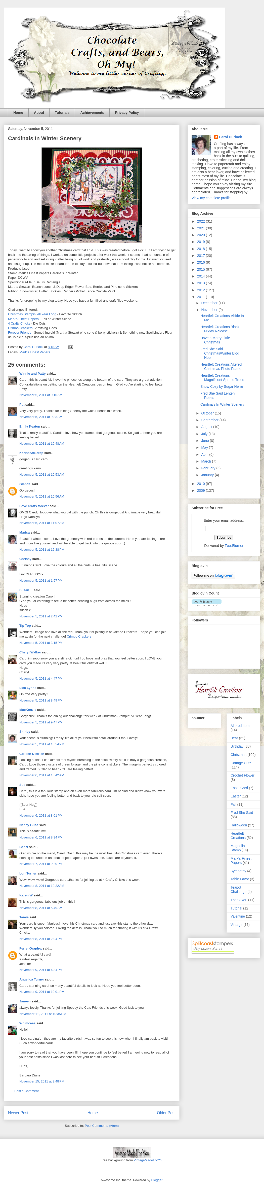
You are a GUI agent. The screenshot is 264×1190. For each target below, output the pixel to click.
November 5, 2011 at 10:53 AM (41, 474)
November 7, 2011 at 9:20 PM (41, 864)
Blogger (156, 1180)
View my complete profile (211, 198)
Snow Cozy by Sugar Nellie (221, 386)
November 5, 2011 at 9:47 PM (41, 722)
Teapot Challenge (238, 889)
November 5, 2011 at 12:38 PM (41, 549)
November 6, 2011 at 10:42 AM (41, 775)
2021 (201, 228)
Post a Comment (26, 1091)
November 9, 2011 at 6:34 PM (41, 970)
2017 (201, 256)
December (209, 303)
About (39, 113)
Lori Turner (27, 873)
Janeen (25, 1001)
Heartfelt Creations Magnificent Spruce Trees (222, 377)
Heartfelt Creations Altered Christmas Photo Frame (221, 366)
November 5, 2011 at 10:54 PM (41, 744)
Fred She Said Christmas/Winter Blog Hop (219, 353)
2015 (201, 269)
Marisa (24, 532)
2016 (201, 262)
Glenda (24, 484)
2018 (201, 249)
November (209, 310)
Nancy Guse (28, 825)
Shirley (24, 731)
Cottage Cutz (241, 763)
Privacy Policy (127, 113)
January (208, 475)
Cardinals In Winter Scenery (222, 404)
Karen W (26, 895)
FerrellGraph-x (30, 948)
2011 (201, 297)
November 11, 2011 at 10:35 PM (42, 1014)
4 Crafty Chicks (19, 323)
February (208, 468)
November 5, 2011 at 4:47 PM (41, 678)
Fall (233, 804)
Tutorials (62, 113)
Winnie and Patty (32, 373)
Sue (22, 785)
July (204, 434)
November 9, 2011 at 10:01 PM (41, 992)
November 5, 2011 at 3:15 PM (41, 643)
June (205, 441)
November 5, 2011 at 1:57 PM (41, 580)
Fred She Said (242, 813)
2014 (201, 276)
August (207, 427)
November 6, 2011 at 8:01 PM (41, 815)
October (208, 413)
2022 (201, 221)
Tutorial (236, 908)
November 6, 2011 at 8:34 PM (41, 837)
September (210, 420)
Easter (236, 796)
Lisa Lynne (27, 688)
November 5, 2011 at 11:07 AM (41, 523)
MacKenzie (27, 710)
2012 (201, 290)
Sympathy (238, 871)
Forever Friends (19, 332)
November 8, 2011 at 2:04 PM (41, 939)
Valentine (238, 916)
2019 (201, 242)
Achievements (92, 113)
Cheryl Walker (30, 652)
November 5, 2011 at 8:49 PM (41, 700)
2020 (201, 235)
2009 (201, 490)
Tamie (24, 917)
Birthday (237, 746)
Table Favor (240, 879)
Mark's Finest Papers (23, 319)
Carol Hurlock (230, 137)
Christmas (238, 755)
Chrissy (25, 559)
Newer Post (18, 1113)
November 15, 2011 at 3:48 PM (41, 1081)
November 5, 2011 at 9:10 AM (40, 395)
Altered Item (240, 726)
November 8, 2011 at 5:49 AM (40, 908)
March (206, 461)
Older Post (166, 1113)
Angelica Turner (31, 979)
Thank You (239, 900)
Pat (22, 404)
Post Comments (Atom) (102, 1126)
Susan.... (26, 590)
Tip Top (25, 625)
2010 (201, 484)
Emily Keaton (29, 426)
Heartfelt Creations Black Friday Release (219, 329)
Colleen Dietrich (31, 754)
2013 (201, 283)
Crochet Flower (242, 775)
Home (18, 113)
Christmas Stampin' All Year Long (32, 314)
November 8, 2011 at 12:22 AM (41, 886)
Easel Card (239, 788)
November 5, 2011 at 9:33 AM (40, 417)
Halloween (239, 825)
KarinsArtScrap (31, 453)
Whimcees (27, 1023)
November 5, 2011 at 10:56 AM (41, 496)
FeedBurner (234, 546)
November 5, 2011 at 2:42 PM (41, 616)
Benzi (23, 847)
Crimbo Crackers (20, 328)
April (205, 454)
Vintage (236, 925)
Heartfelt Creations (238, 835)
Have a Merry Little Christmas (215, 340)
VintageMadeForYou (148, 1160)
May (205, 447)
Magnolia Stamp (238, 848)
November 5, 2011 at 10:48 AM (41, 443)
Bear (234, 738)
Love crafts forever (34, 506)
